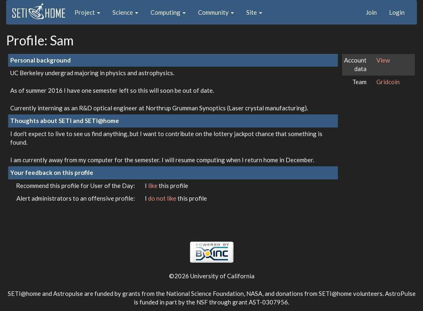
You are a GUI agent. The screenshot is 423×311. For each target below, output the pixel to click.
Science (125, 12)
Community (216, 12)
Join (371, 12)
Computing (168, 12)
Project (87, 12)
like (153, 185)
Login (397, 12)
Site (254, 12)
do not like (163, 198)
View (383, 60)
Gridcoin (388, 81)
